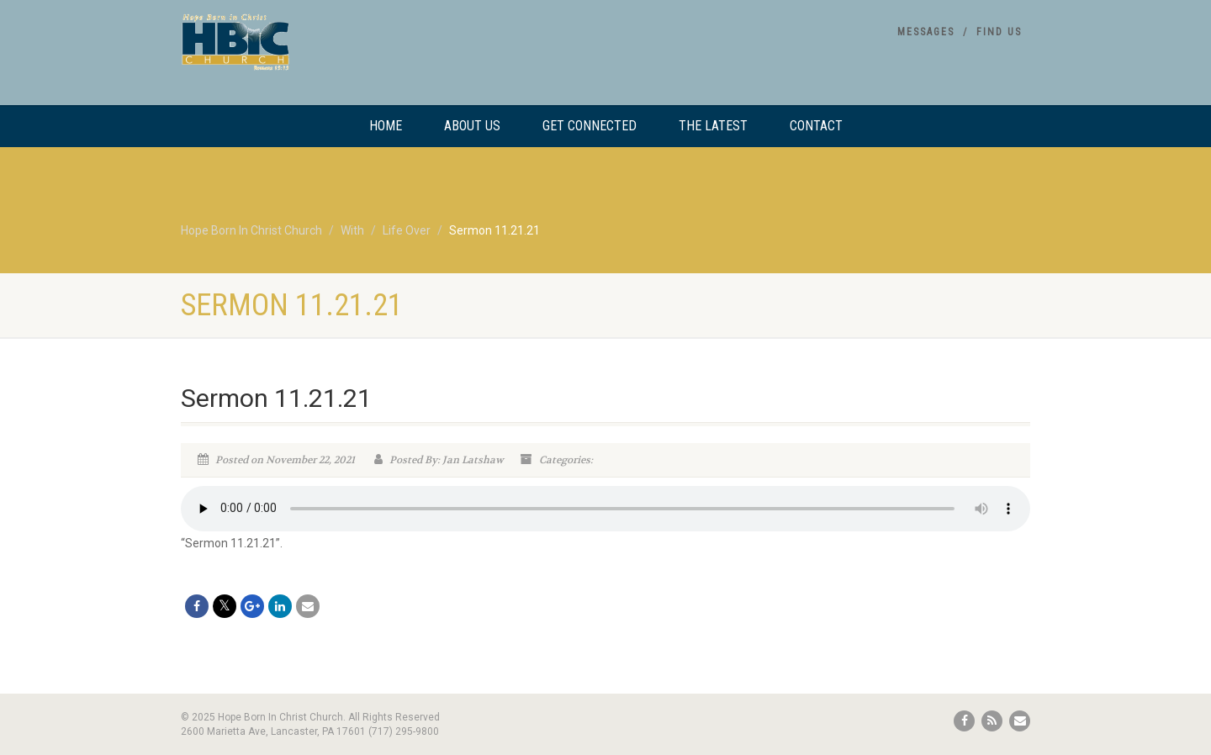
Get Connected (589, 126)
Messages (926, 32)
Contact (816, 126)
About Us (472, 126)
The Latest (713, 126)
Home (385, 126)
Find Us (999, 32)
